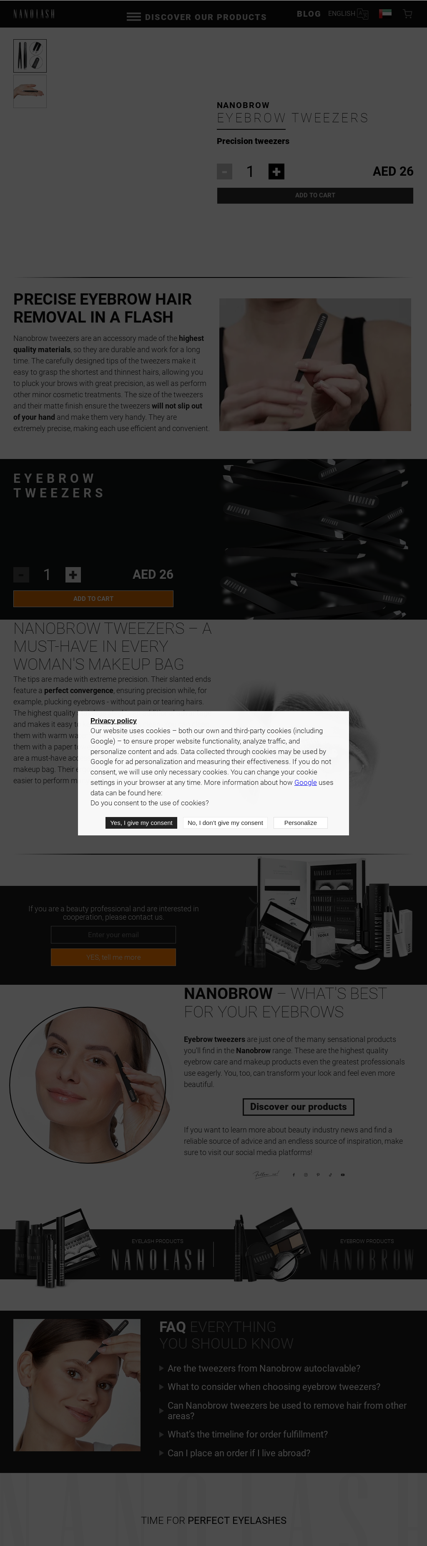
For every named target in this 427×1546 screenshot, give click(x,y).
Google (305, 783)
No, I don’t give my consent (225, 822)
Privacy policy (113, 721)
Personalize (300, 822)
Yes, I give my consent (141, 822)
